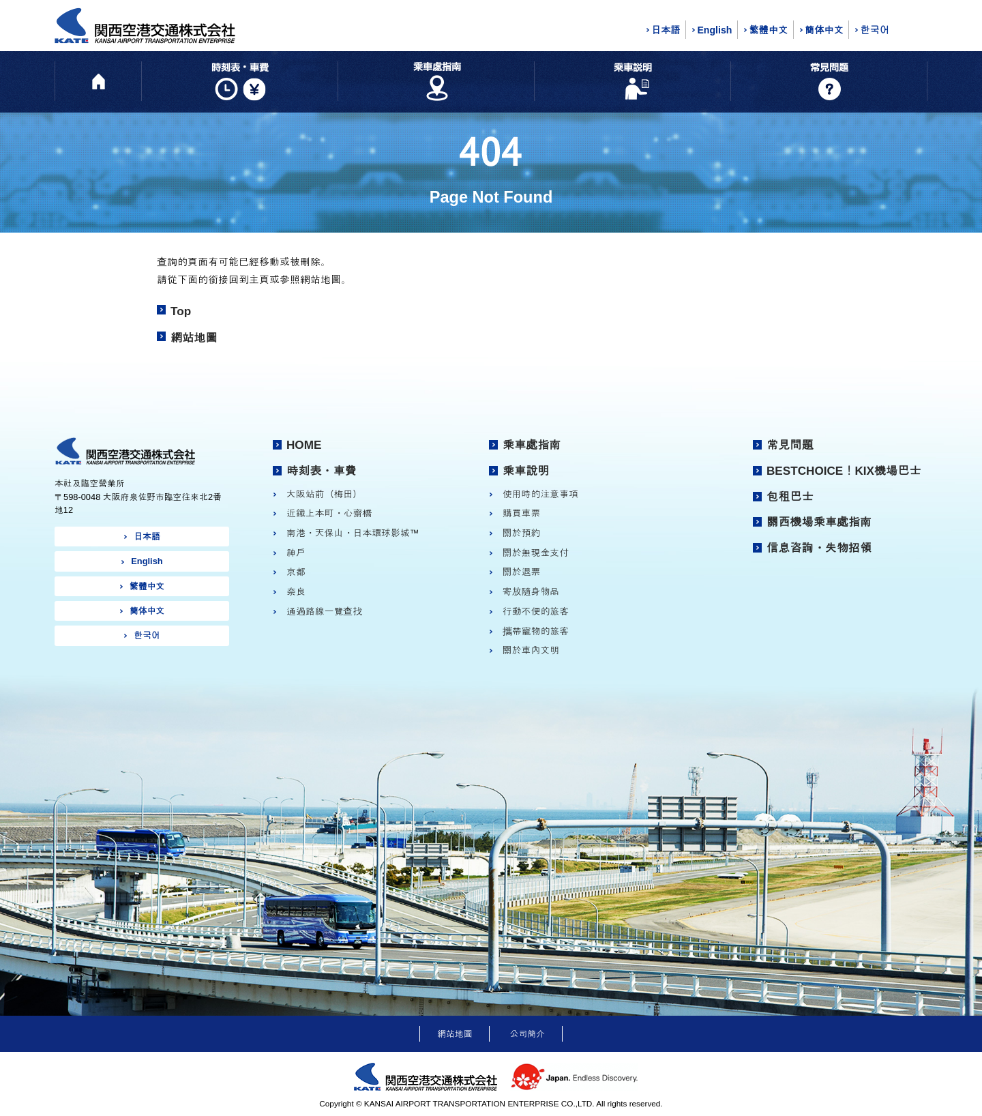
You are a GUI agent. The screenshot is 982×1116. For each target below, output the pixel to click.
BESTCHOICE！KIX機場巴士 (844, 471)
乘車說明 (526, 471)
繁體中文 (768, 30)
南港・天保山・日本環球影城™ (352, 532)
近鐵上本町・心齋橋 (329, 513)
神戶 (296, 552)
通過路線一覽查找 (324, 611)
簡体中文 (824, 30)
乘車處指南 (532, 445)
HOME (303, 445)
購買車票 (522, 513)
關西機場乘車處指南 (819, 522)
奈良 (296, 591)
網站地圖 (194, 337)
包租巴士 (790, 496)
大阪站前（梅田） (324, 493)
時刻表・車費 (321, 471)
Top (180, 311)
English (714, 30)
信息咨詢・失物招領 (819, 548)
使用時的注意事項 (540, 493)
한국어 (874, 30)
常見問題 (790, 445)
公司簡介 (527, 1034)
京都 (296, 571)
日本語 (665, 30)
